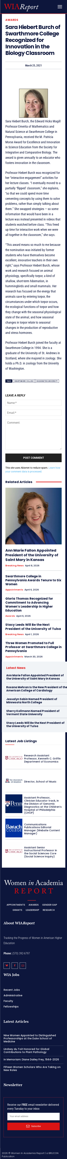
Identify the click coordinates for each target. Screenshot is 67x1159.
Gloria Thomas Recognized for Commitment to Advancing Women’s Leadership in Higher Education (29, 604)
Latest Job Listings (21, 741)
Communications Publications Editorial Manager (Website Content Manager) (42, 829)
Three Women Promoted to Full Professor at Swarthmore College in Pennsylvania (33, 647)
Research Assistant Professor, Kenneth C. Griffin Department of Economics (42, 758)
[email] (33, 1116)
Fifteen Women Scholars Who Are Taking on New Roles (32, 1068)
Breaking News (14, 565)
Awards (11, 20)
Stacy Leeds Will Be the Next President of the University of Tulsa (33, 627)
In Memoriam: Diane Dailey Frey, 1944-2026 (31, 1059)
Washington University (47, 381)
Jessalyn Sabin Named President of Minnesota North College (31, 700)
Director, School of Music (40, 781)
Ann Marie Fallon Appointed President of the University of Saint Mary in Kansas (31, 555)
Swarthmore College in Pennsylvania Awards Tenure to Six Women (33, 580)
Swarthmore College (24, 381)
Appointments (14, 589)
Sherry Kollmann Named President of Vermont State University (32, 712)
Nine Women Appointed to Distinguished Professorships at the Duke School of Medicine (30, 1038)
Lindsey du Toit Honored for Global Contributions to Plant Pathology (26, 1050)
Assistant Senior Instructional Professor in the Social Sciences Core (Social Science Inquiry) (40, 852)
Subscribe (33, 1126)
